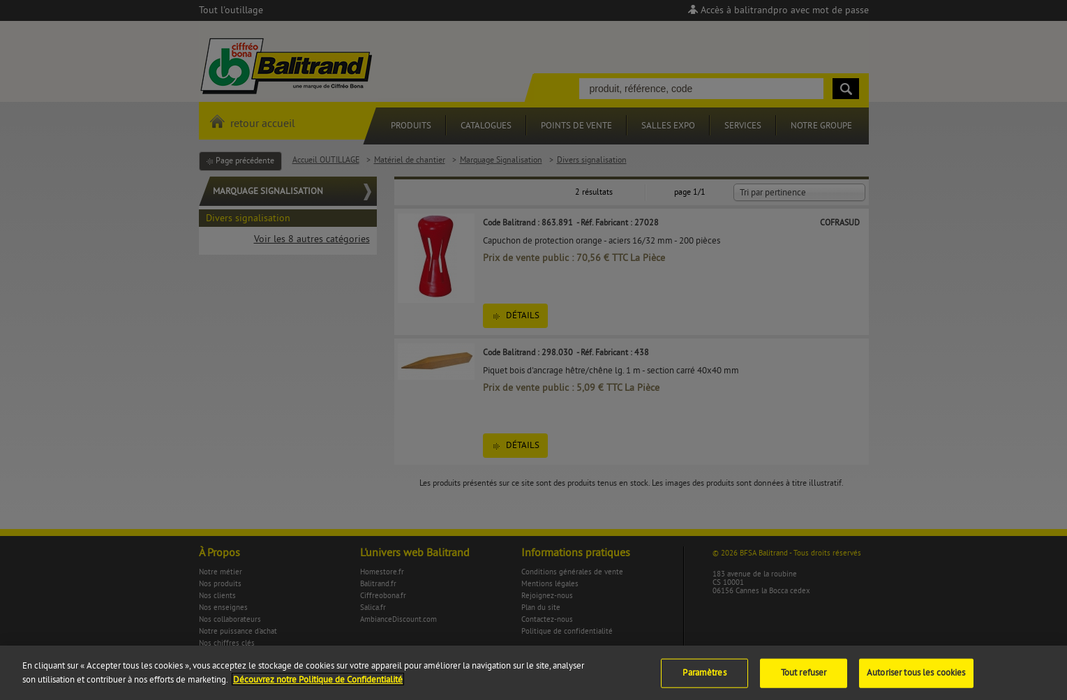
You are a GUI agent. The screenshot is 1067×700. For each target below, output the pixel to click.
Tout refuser (804, 680)
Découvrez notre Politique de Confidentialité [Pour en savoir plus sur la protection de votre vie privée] (318, 687)
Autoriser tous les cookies (916, 680)
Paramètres (704, 680)
